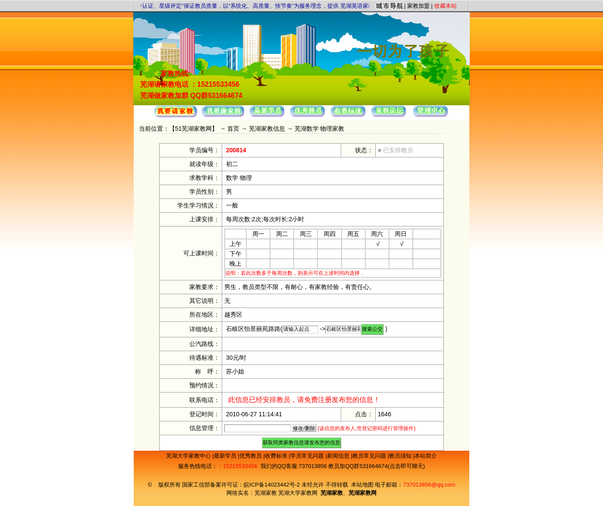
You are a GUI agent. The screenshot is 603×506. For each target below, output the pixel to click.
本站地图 (362, 484)
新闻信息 (339, 456)
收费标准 (277, 456)
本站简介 (426, 456)
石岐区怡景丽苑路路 (253, 328)
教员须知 (401, 456)
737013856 (312, 466)
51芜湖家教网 (193, 128)
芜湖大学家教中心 (189, 456)
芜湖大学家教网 (297, 493)
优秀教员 (251, 456)
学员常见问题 (308, 456)
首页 (233, 128)
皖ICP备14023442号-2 (273, 484)
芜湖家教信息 (267, 128)
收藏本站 (445, 6)
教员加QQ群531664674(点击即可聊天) (376, 466)
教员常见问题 (370, 456)
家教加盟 (418, 6)
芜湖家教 (265, 493)
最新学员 (226, 456)
